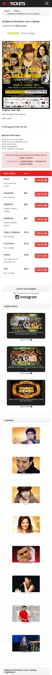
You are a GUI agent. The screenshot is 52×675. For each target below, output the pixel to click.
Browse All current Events (32, 162)
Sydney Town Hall (12, 110)
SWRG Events (20, 25)
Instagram (26, 297)
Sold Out (42, 180)
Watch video (26, 332)
